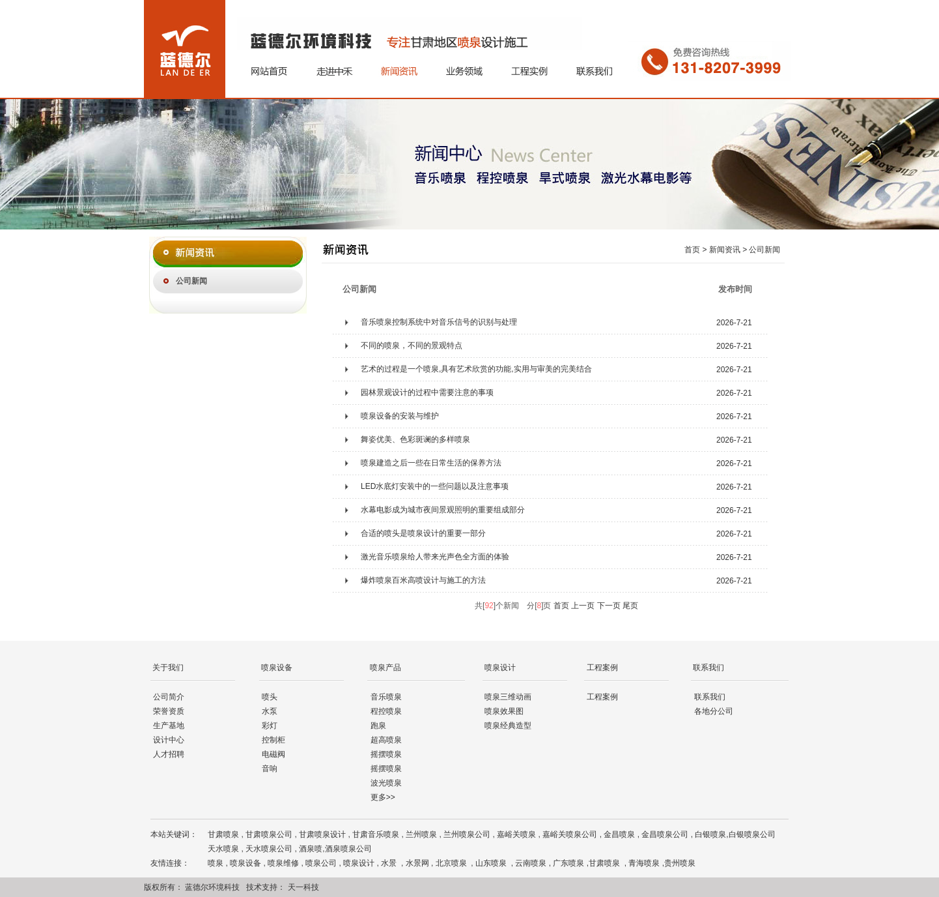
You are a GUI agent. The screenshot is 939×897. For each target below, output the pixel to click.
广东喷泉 (569, 863)
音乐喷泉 (386, 696)
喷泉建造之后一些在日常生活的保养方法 (431, 462)
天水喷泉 (223, 848)
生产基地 (168, 725)
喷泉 (215, 863)
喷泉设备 (245, 863)
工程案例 (602, 696)
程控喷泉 (386, 711)
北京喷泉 (452, 863)
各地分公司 (713, 711)
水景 (390, 863)
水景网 (417, 863)
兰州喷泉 (421, 834)
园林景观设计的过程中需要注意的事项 (427, 392)
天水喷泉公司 (268, 848)
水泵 (269, 711)
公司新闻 (191, 281)
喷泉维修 (283, 863)
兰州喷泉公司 (466, 834)
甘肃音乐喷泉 (375, 834)
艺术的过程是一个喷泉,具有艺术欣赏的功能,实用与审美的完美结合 (476, 369)
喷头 (269, 696)
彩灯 (269, 725)
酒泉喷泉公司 (348, 848)
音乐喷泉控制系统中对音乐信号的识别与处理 (439, 322)
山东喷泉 (492, 863)
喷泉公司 (321, 863)
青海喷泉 (645, 863)
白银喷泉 (710, 834)
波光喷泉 (386, 782)
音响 (269, 768)
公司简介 (168, 696)
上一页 (583, 605)
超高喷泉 (386, 739)
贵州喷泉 (679, 863)
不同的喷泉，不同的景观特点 (411, 345)
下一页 (609, 605)
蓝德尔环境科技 (212, 887)
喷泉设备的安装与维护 (400, 415)
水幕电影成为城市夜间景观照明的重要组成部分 (443, 509)
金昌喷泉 (619, 834)
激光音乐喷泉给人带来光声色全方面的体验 (435, 556)
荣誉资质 (168, 711)
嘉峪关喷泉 (516, 834)
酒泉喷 (310, 848)
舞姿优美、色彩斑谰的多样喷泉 (415, 439)
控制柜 (273, 739)
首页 (561, 605)
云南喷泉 (530, 863)
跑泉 (378, 725)
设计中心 (168, 739)
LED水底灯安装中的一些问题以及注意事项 (435, 486)
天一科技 (303, 887)
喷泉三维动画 (507, 696)
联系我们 (709, 696)
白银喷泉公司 (752, 834)
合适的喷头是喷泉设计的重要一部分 (423, 533)
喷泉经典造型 (507, 725)
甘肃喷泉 (223, 834)
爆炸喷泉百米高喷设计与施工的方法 (423, 580)
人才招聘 (168, 754)
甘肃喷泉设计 (322, 834)
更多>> (383, 797)
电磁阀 (273, 754)
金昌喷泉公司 (664, 834)
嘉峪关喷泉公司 (569, 834)
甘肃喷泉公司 (268, 834)
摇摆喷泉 (386, 754)
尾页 (630, 605)
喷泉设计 (358, 863)
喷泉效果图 (504, 711)
